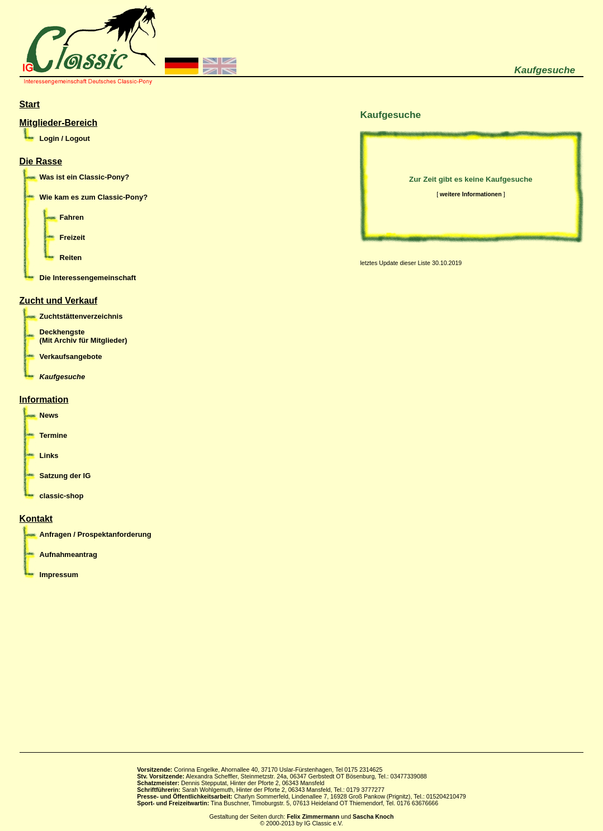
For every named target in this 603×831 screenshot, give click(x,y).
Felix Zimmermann (313, 816)
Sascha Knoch (373, 816)
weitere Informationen (471, 194)
